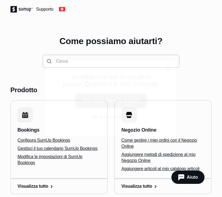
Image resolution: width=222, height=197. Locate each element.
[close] (167, 69)
